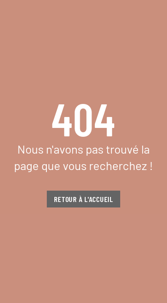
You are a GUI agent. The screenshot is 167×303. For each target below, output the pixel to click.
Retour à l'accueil (83, 199)
